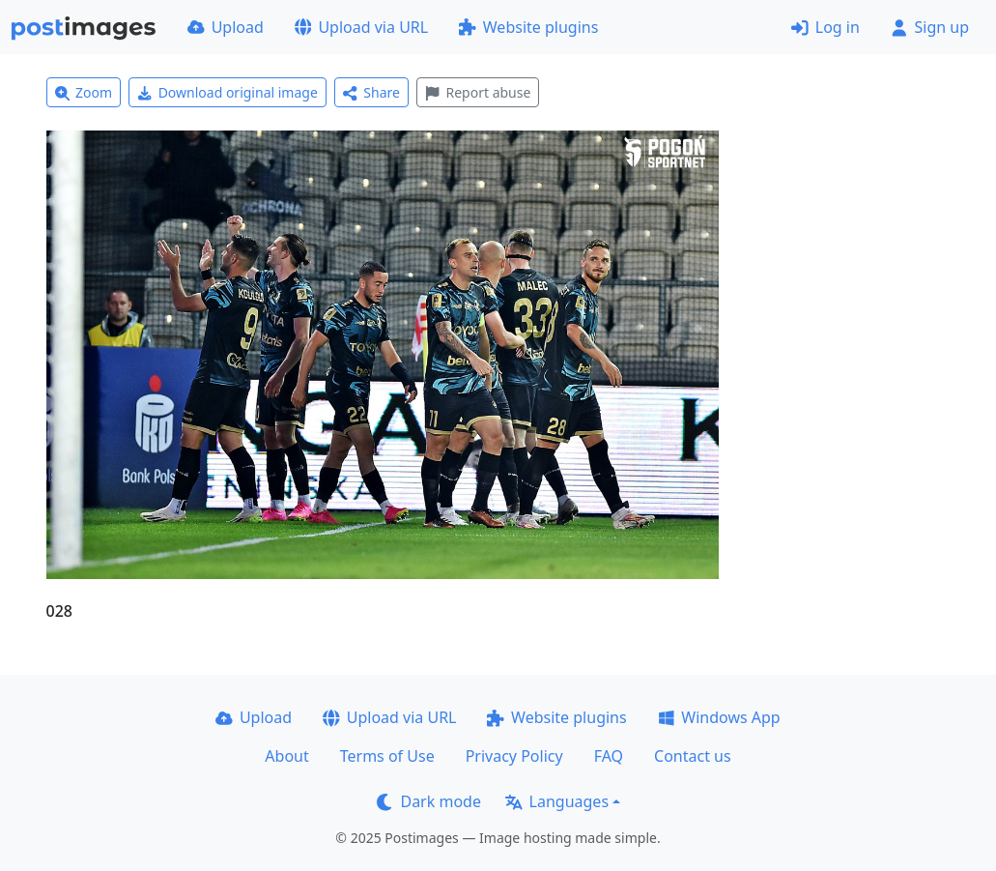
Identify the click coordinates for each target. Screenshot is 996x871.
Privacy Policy (514, 756)
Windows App (719, 717)
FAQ (608, 756)
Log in (825, 27)
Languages (557, 801)
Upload (225, 27)
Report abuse (477, 92)
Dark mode (429, 801)
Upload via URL (361, 27)
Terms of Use (387, 756)
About (286, 756)
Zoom (84, 92)
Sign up (930, 27)
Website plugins (528, 27)
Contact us (692, 756)
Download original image (227, 92)
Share (371, 92)
